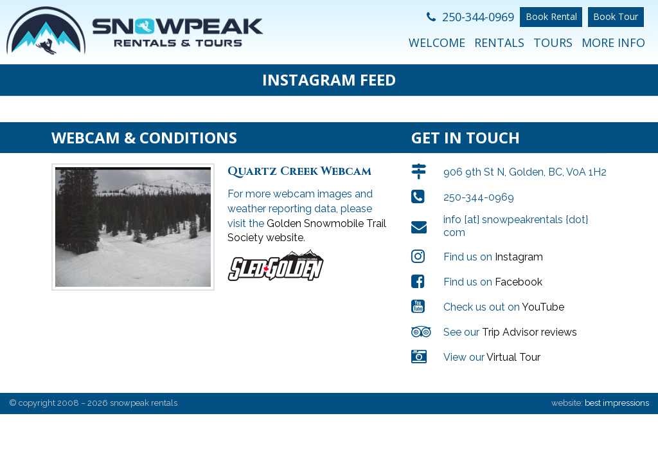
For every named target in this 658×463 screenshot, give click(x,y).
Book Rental (551, 16)
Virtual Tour (513, 357)
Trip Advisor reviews (529, 332)
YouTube (543, 307)
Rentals (499, 42)
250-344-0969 (470, 16)
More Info (613, 42)
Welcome (437, 42)
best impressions (617, 403)
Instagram (519, 257)
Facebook (518, 282)
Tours (553, 42)
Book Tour (615, 16)
